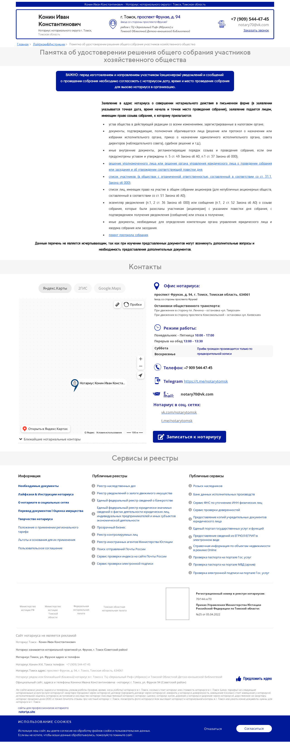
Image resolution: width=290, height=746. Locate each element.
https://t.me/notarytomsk (206, 381)
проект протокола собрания (128, 235)
